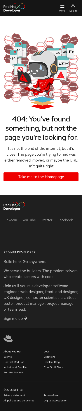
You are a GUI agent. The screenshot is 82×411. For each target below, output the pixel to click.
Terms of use (51, 395)
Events (7, 357)
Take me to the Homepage (41, 176)
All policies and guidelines (18, 400)
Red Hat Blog (52, 362)
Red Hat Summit (13, 372)
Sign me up (15, 318)
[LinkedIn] (10, 220)
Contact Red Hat (13, 362)
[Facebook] (65, 220)
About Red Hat (12, 351)
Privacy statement (14, 395)
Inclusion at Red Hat (15, 367)
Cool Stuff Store (53, 367)
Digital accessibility (55, 400)
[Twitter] (46, 220)
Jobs (46, 351)
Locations (49, 357)
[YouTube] (29, 220)
